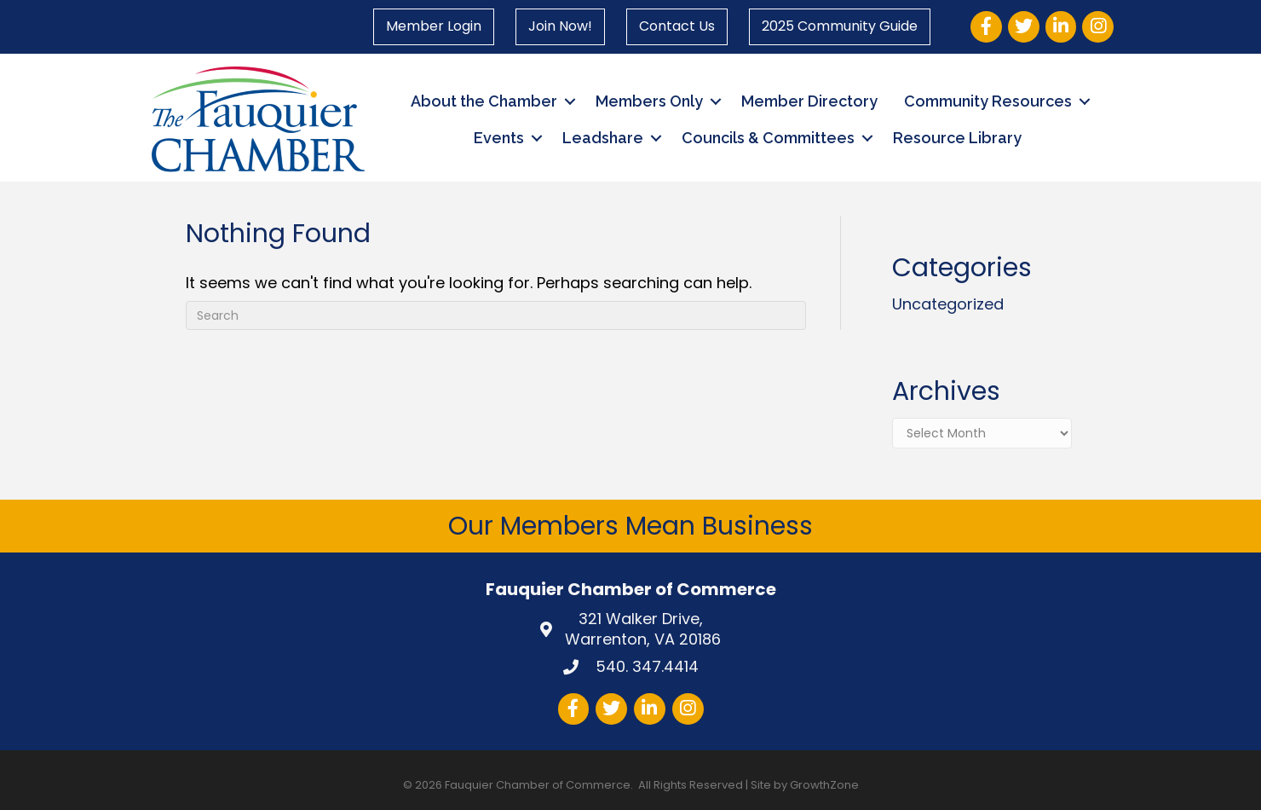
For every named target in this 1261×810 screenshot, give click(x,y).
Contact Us (677, 26)
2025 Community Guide (840, 26)
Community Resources (988, 101)
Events (499, 138)
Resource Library (957, 138)
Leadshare (602, 138)
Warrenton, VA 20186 (643, 629)
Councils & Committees (768, 138)
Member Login (433, 26)
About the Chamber (484, 101)
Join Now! (560, 26)
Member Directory (809, 101)
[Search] (496, 315)
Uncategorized (948, 304)
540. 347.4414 (645, 666)
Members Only (649, 101)
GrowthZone (824, 785)
